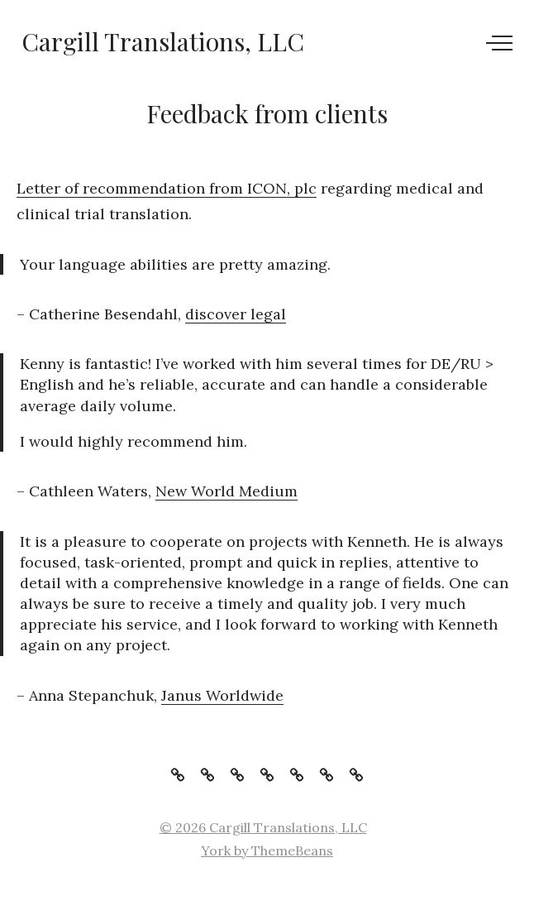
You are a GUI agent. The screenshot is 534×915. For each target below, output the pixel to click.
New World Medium (226, 491)
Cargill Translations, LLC (162, 41)
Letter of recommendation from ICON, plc (167, 188)
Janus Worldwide (222, 695)
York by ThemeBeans (267, 850)
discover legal (235, 313)
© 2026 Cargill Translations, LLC (263, 827)
